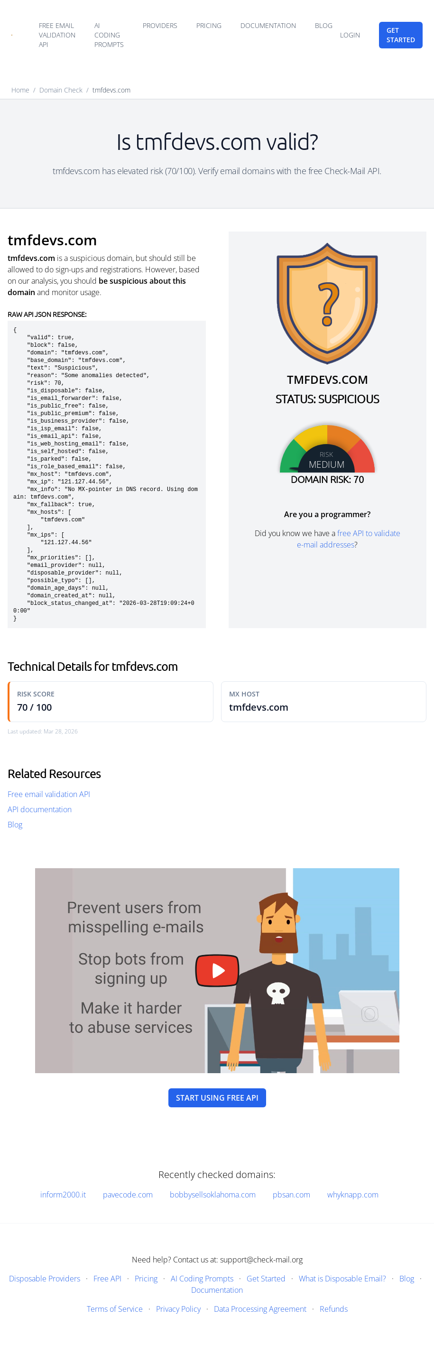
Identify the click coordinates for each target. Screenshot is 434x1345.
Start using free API (217, 1098)
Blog (323, 25)
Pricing (209, 25)
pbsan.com (291, 1194)
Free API (107, 1278)
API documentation (40, 809)
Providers (160, 25)
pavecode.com (128, 1194)
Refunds (334, 1309)
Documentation (268, 25)
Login (350, 34)
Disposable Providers (44, 1278)
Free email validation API (57, 35)
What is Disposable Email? (342, 1278)
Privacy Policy (178, 1309)
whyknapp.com (353, 1194)
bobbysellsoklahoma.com (213, 1194)
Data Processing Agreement (260, 1309)
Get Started (266, 1278)
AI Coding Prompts (109, 35)
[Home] (11, 35)
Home (20, 89)
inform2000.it (63, 1194)
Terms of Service (115, 1309)
